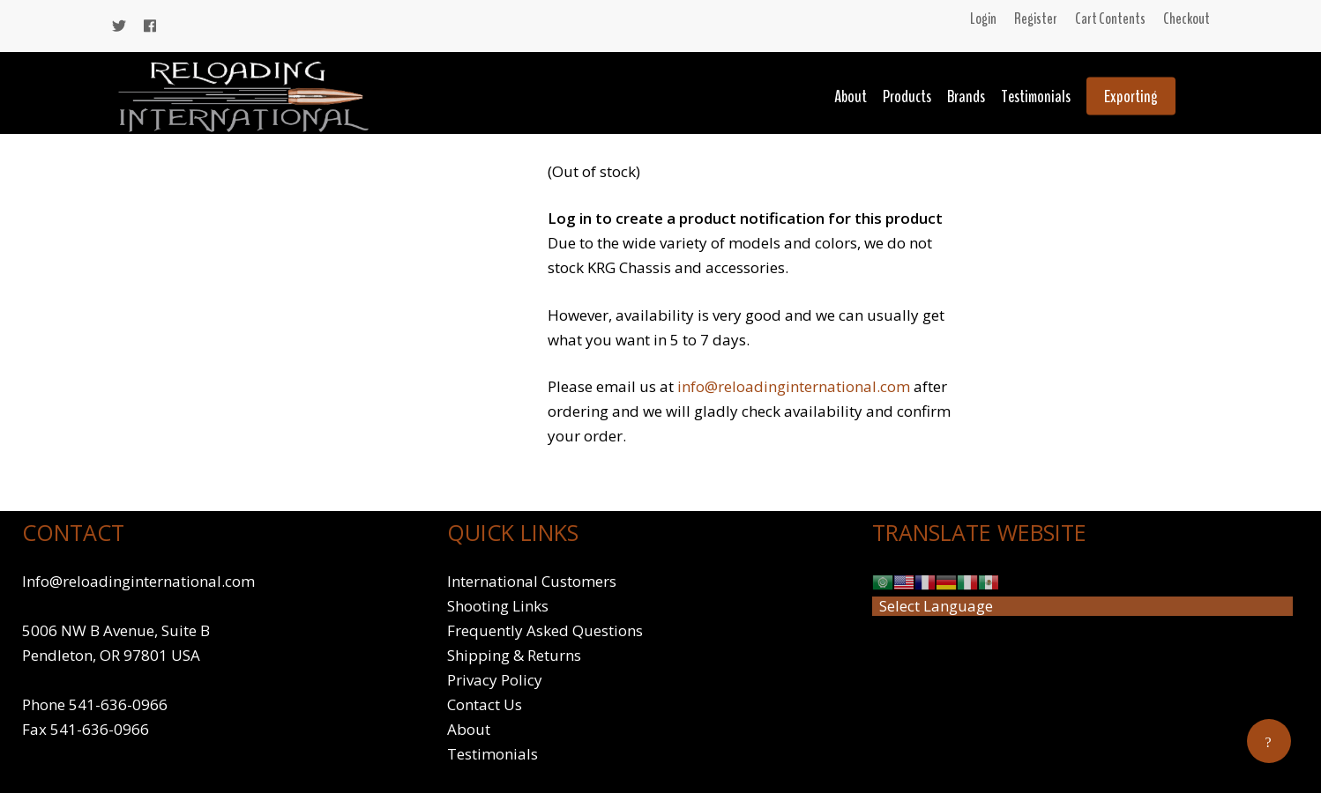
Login (983, 18)
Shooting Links (498, 606)
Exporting (1131, 96)
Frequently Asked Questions (545, 630)
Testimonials (1036, 96)
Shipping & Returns (514, 655)
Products (907, 96)
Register (1035, 18)
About (850, 96)
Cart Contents (1110, 18)
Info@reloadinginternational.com (138, 581)
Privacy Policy (494, 680)
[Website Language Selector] (1083, 606)
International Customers (531, 581)
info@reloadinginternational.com (793, 386)
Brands (966, 96)
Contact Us (484, 704)
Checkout (1186, 18)
